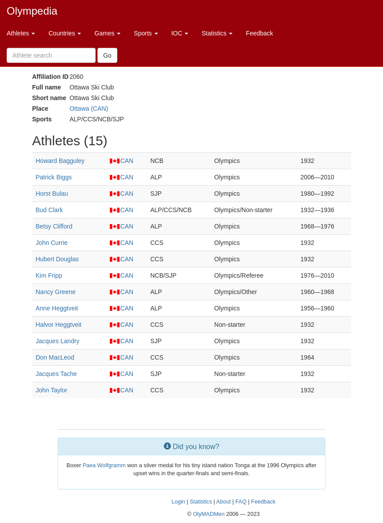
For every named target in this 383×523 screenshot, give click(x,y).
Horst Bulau (52, 193)
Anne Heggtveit (57, 308)
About (223, 502)
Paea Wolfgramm (104, 465)
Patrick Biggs (54, 177)
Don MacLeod (55, 357)
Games (107, 33)
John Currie (52, 242)
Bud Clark (49, 209)
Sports (146, 33)
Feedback (259, 33)
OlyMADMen (208, 514)
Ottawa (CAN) (89, 108)
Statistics (216, 33)
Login (178, 502)
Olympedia (32, 11)
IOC (180, 33)
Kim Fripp (49, 275)
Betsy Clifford (54, 226)
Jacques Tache (56, 373)
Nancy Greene (56, 291)
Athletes (21, 33)
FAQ (240, 502)
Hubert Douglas (57, 259)
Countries (64, 33)
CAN (122, 160)
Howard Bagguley (60, 160)
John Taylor (51, 390)
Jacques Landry (58, 341)
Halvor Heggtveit (59, 324)
